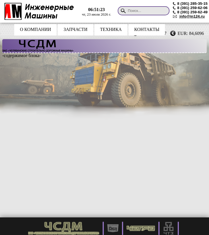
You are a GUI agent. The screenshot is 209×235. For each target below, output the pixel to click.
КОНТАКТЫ (146, 29)
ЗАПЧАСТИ (75, 29)
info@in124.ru (192, 16)
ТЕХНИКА (111, 29)
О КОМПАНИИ (35, 29)
